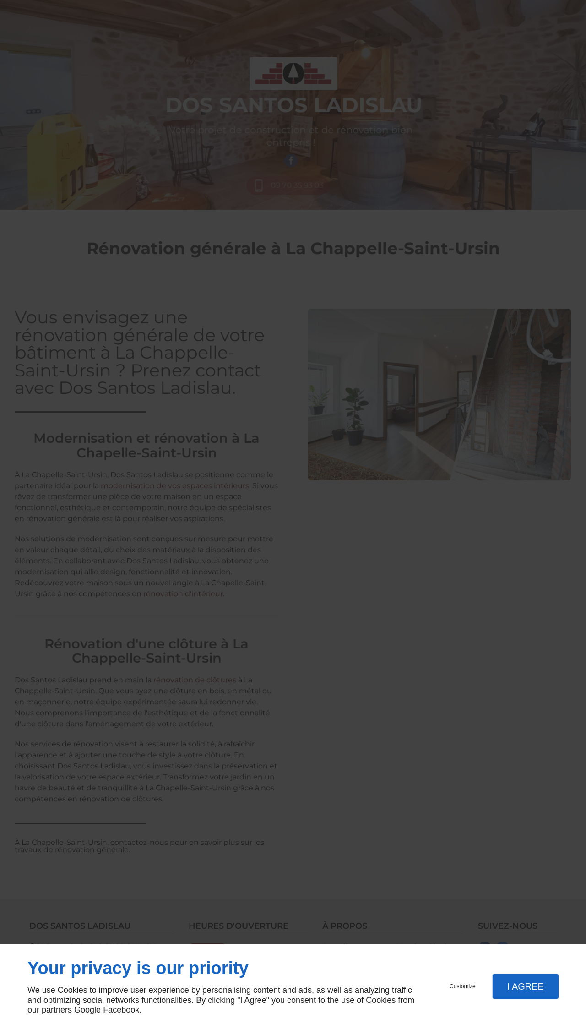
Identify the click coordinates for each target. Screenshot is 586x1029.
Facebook (121, 1009)
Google (87, 1009)
